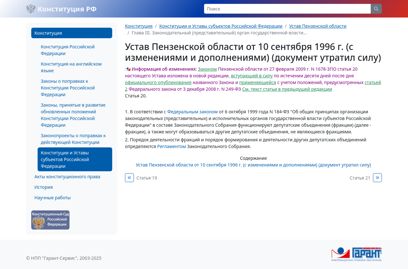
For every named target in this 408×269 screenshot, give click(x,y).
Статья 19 (146, 178)
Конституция (48, 33)
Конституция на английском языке (71, 67)
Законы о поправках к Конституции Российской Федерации (68, 87)
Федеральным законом (192, 112)
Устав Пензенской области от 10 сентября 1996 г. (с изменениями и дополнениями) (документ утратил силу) (253, 165)
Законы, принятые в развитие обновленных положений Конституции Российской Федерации (73, 115)
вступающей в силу (252, 76)
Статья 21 (360, 178)
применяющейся (257, 82)
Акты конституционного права (67, 176)
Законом (207, 69)
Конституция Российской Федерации (68, 50)
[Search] (287, 9)
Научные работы (52, 198)
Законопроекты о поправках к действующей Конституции (73, 138)
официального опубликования (158, 82)
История (43, 187)
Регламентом (171, 146)
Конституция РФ (61, 8)
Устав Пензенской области (317, 26)
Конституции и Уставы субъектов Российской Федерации (65, 159)
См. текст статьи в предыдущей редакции (287, 89)
